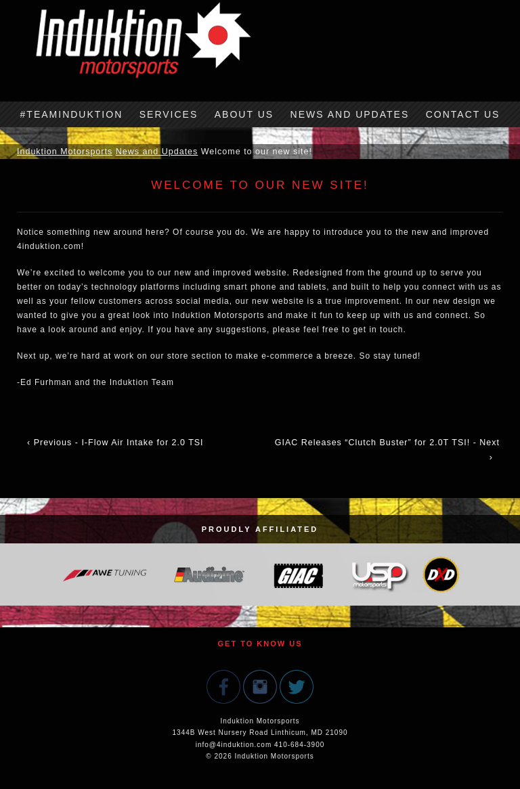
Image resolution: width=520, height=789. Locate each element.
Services (168, 114)
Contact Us (463, 114)
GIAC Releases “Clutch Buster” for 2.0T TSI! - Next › (387, 450)
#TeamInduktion (71, 114)
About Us (244, 114)
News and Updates (350, 114)
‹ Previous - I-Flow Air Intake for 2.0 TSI (115, 442)
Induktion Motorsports (64, 151)
